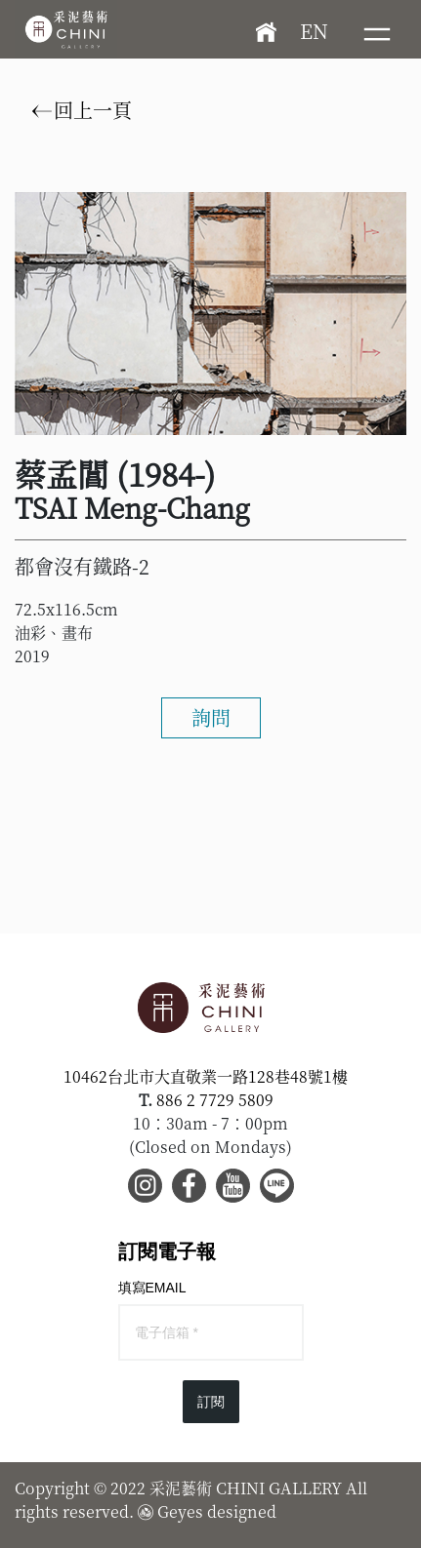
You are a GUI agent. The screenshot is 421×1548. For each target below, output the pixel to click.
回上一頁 (82, 110)
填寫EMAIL (152, 1287)
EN (314, 31)
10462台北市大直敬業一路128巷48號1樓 (205, 1076)
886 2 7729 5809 (215, 1100)
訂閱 (211, 1401)
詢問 (211, 717)
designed (241, 1511)
